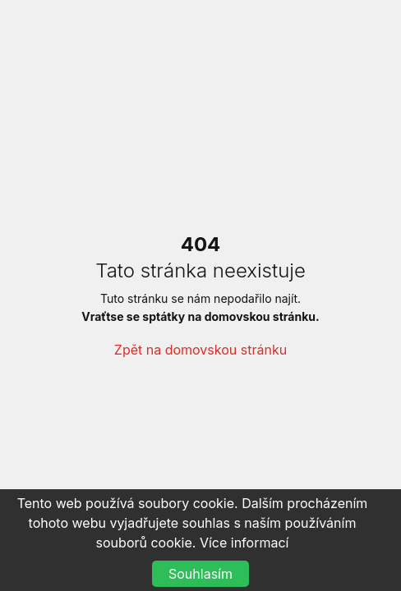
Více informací (244, 542)
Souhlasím (200, 574)
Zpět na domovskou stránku (200, 349)
